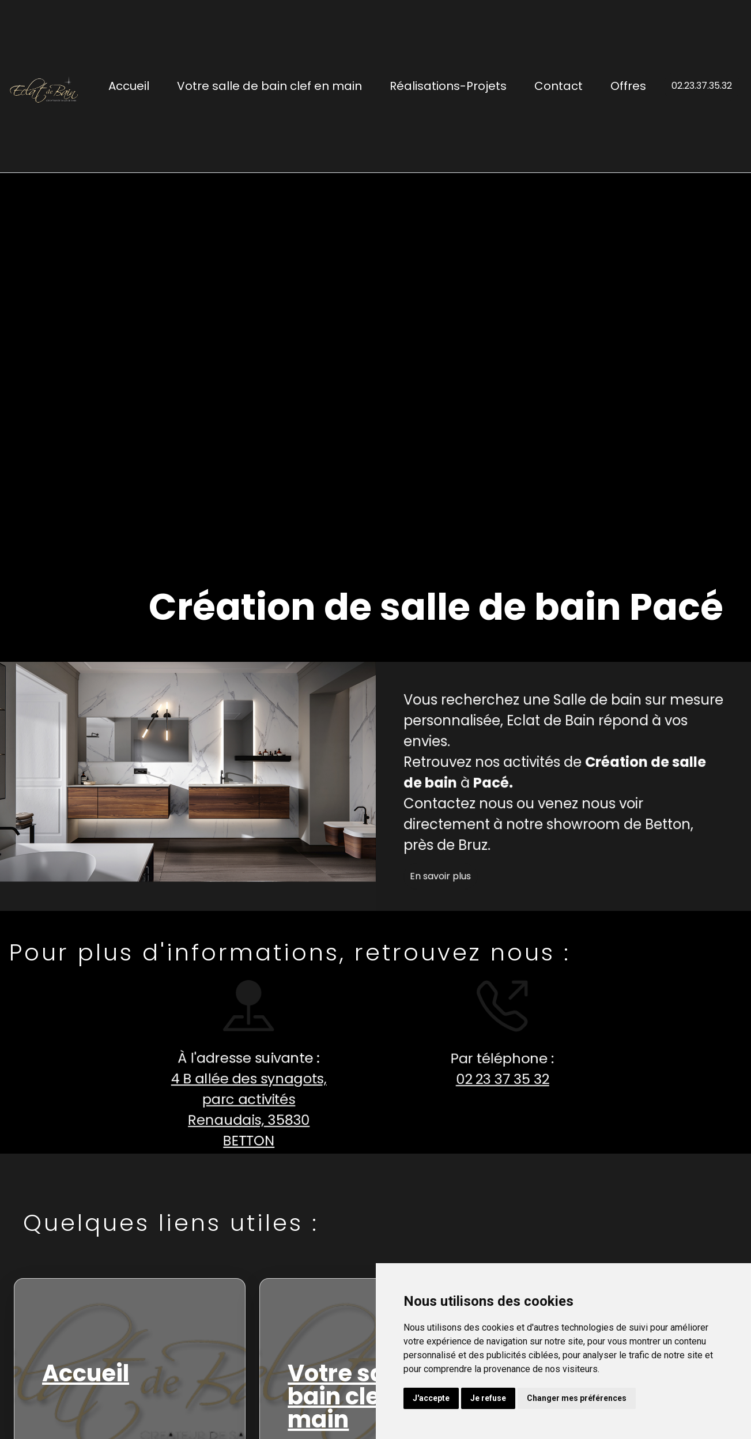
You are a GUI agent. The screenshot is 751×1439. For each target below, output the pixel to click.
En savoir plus (447, 883)
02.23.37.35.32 (701, 85)
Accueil (128, 86)
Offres (628, 86)
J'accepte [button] (431, 1398)
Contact (558, 86)
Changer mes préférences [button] (577, 1398)
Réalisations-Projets (448, 86)
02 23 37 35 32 (495, 1079)
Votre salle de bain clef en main (269, 86)
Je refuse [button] (488, 1398)
